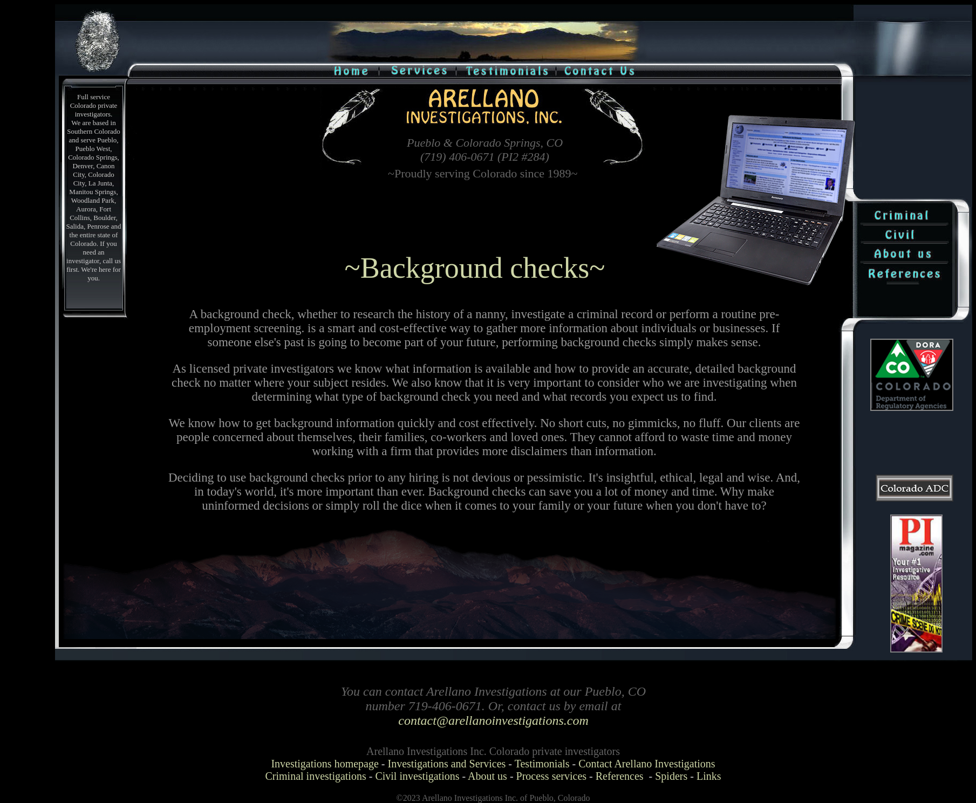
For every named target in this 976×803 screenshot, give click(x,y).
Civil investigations (417, 776)
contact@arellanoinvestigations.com (493, 720)
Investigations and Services (447, 764)
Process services (551, 776)
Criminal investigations (315, 776)
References (620, 776)
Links (709, 776)
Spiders (671, 776)
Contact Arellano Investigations (646, 764)
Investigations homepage (324, 764)
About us (487, 776)
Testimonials (542, 764)
